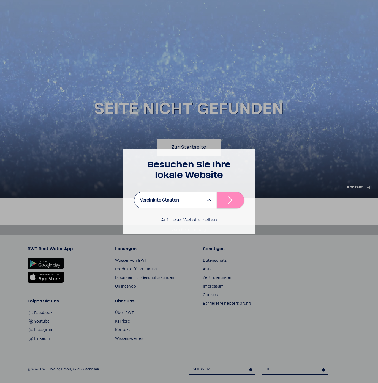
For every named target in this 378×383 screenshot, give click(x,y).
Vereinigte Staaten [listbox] (159, 200)
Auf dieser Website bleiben (189, 219)
